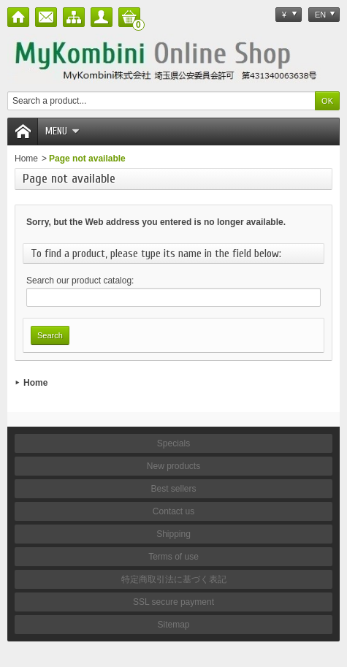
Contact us (173, 511)
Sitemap (173, 625)
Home (26, 158)
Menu (62, 131)
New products (173, 466)
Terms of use (173, 557)
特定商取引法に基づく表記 (173, 579)
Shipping (173, 534)
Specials (173, 443)
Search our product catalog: (80, 280)
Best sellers (173, 489)
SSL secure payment (173, 602)
